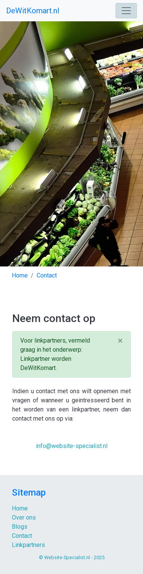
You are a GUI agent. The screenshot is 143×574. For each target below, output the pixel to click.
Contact (22, 535)
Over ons (24, 517)
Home (20, 508)
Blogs (19, 526)
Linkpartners (28, 544)
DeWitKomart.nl (32, 10)
